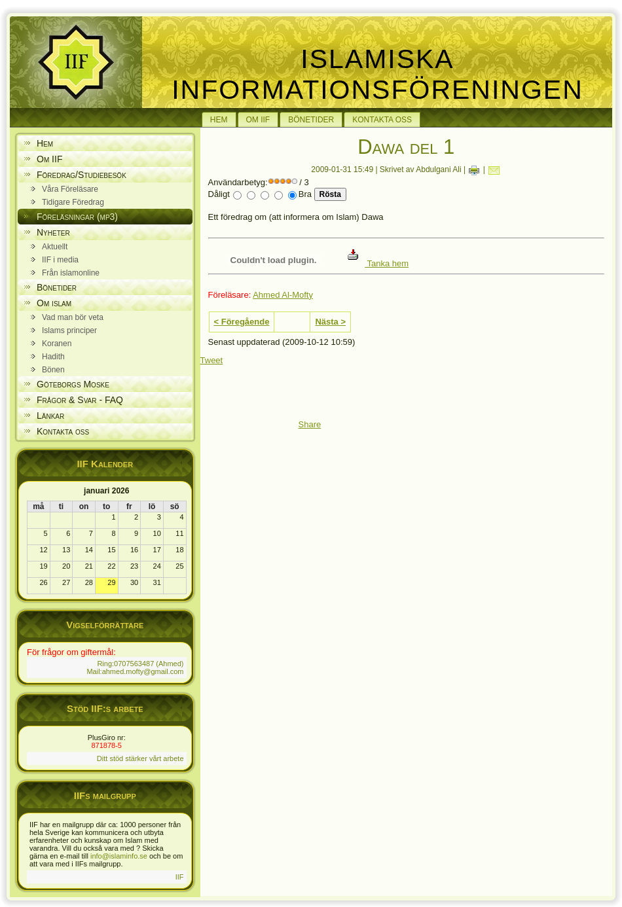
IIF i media (60, 259)
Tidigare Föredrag (73, 202)
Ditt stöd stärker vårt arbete (140, 758)
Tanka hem (378, 263)
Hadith (53, 356)
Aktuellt (54, 246)
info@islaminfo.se (118, 856)
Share (310, 424)
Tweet (211, 360)
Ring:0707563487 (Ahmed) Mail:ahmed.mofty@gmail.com (134, 667)
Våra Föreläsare (70, 189)
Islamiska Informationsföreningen (377, 74)
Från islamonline (71, 272)
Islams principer (69, 330)
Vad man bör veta (72, 317)
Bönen (53, 369)
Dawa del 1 (405, 146)
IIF (179, 877)
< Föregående (242, 322)
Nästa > (330, 322)
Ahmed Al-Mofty (283, 295)
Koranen (56, 343)
